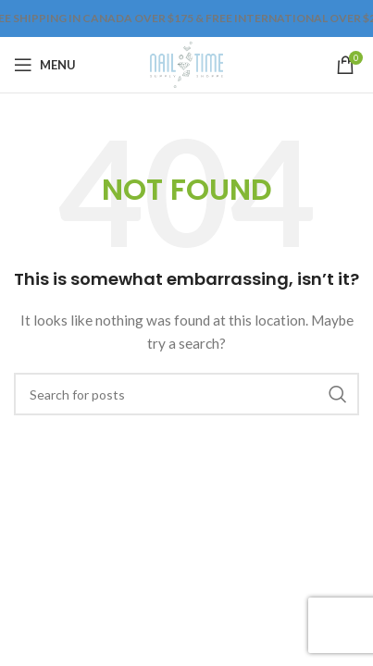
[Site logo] (186, 63)
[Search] (186, 394)
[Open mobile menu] (45, 64)
